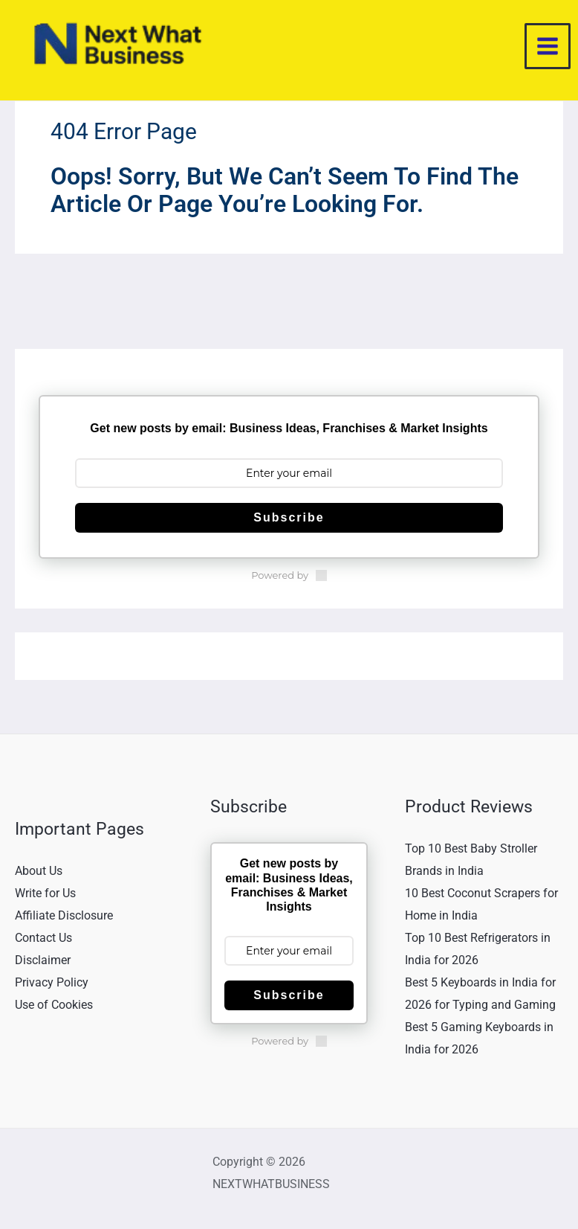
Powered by (289, 581)
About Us (38, 876)
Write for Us (45, 898)
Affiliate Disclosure (64, 920)
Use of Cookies (54, 1008)
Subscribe (288, 522)
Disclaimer (43, 964)
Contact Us (43, 942)
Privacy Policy (51, 987)
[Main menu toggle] (548, 49)
